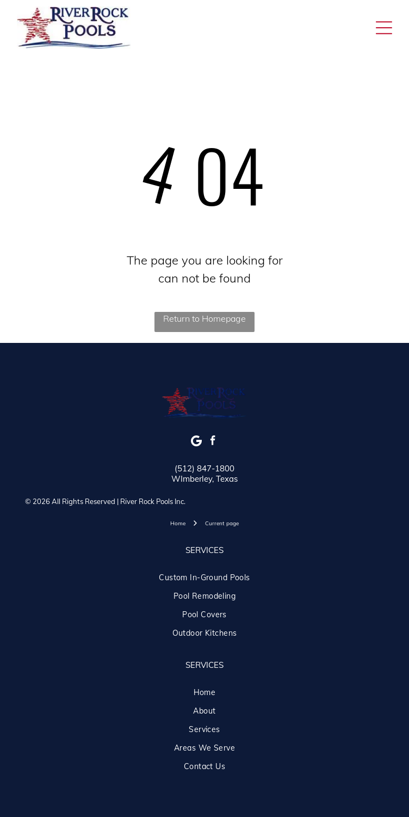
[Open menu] (384, 28)
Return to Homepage (204, 318)
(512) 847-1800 (204, 468)
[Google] (196, 442)
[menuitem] (204, 577)
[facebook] (213, 442)
